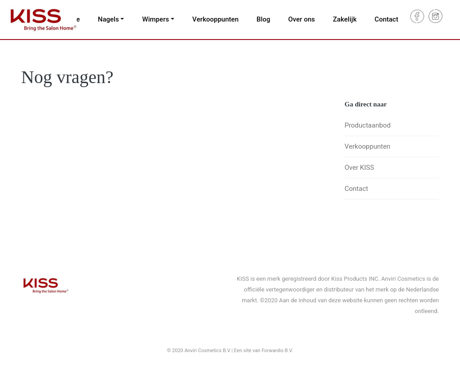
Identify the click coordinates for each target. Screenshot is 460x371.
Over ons (301, 19)
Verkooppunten (215, 19)
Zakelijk (345, 19)
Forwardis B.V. (277, 350)
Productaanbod (367, 125)
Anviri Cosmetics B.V (207, 350)
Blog (263, 19)
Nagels (108, 19)
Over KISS (359, 167)
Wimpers (155, 19)
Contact (386, 19)
